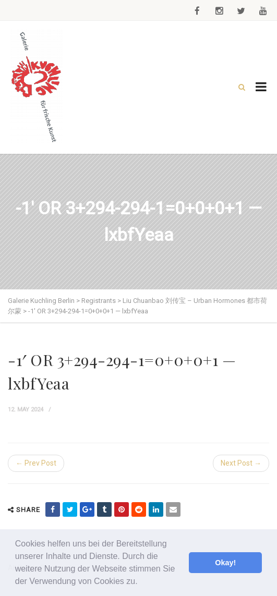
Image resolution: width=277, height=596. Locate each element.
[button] (141, 582)
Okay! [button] (225, 562)
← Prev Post (36, 463)
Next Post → (241, 463)
